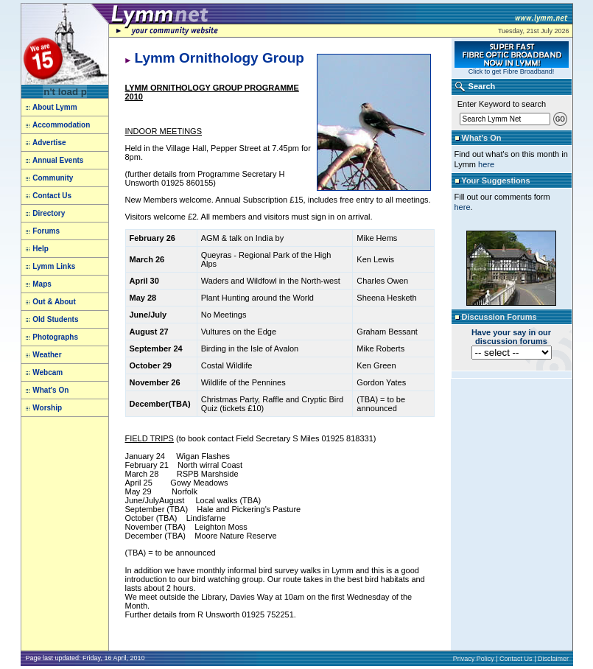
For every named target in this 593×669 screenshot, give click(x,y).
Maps (42, 284)
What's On (50, 390)
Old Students (55, 319)
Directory (48, 213)
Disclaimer (553, 658)
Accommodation (61, 125)
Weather (46, 355)
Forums (46, 231)
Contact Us (51, 196)
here (486, 164)
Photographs (55, 337)
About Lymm (51, 107)
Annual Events (57, 160)
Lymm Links (53, 266)
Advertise (49, 143)
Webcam (47, 372)
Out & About (53, 302)
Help (40, 249)
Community (52, 178)
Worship (47, 408)
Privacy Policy (473, 658)
